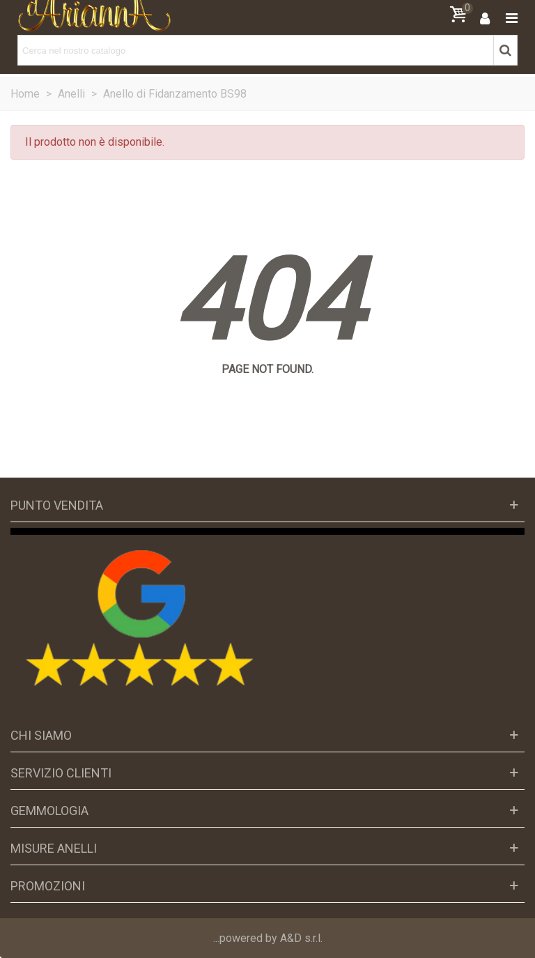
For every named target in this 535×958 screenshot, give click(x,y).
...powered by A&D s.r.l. (268, 938)
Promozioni (47, 886)
